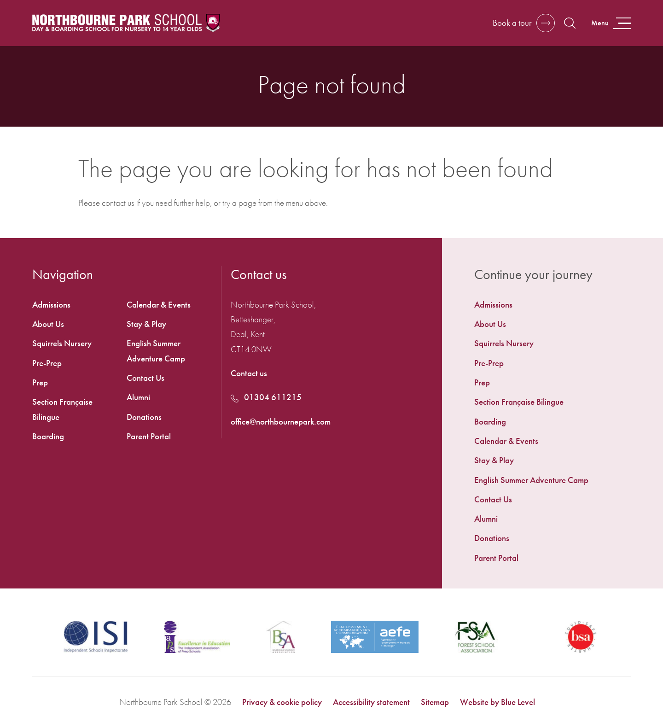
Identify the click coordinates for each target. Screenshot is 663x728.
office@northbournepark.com (281, 421)
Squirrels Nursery (504, 343)
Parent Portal (496, 558)
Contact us (249, 373)
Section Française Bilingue (519, 402)
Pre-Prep (489, 363)
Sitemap (435, 702)
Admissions (493, 304)
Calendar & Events (506, 441)
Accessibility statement (371, 702)
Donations (491, 538)
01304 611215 (266, 397)
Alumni (486, 518)
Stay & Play (494, 460)
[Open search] (569, 23)
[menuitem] (552, 304)
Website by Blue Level (497, 702)
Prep (482, 382)
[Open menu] (610, 23)
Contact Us (493, 499)
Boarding (490, 421)
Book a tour (512, 23)
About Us (490, 324)
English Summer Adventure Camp (531, 480)
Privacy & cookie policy (282, 702)
